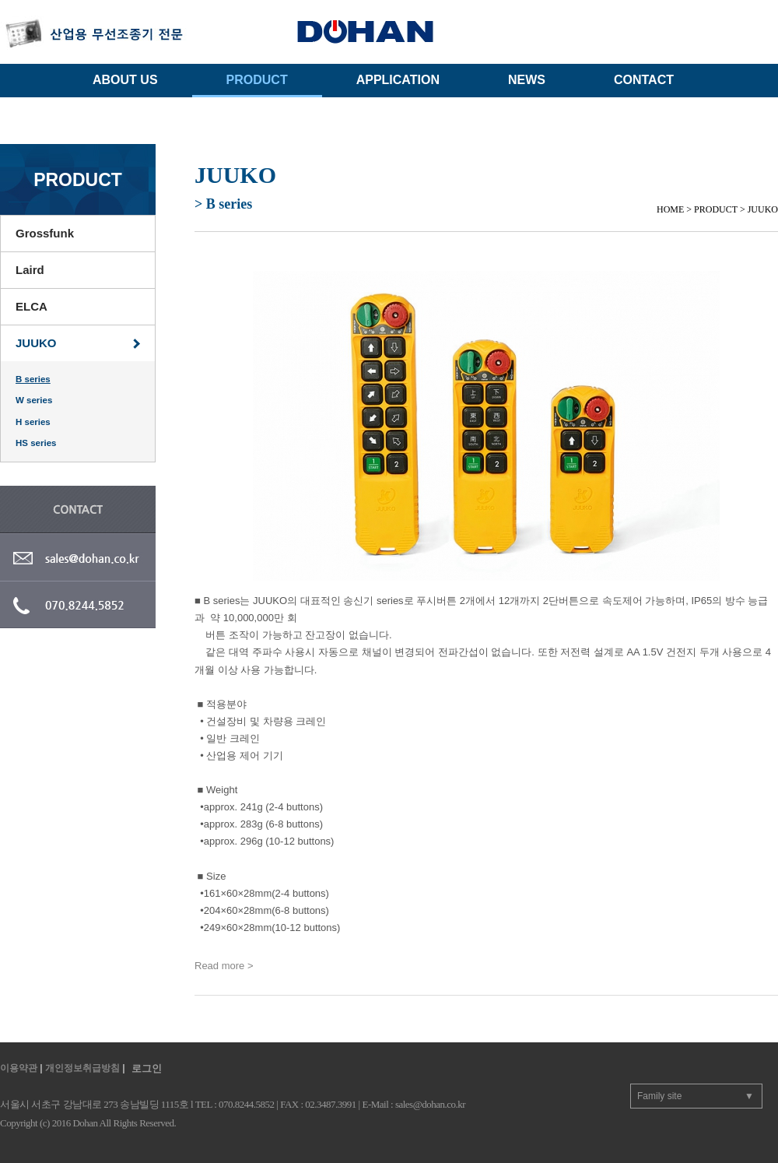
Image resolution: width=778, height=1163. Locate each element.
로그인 (146, 1068)
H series (33, 422)
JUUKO (36, 343)
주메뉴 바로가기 (0, 0)
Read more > (224, 966)
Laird (30, 269)
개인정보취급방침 (82, 1068)
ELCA (31, 306)
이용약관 (18, 1068)
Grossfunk (45, 233)
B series (33, 379)
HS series (36, 443)
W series (34, 400)
